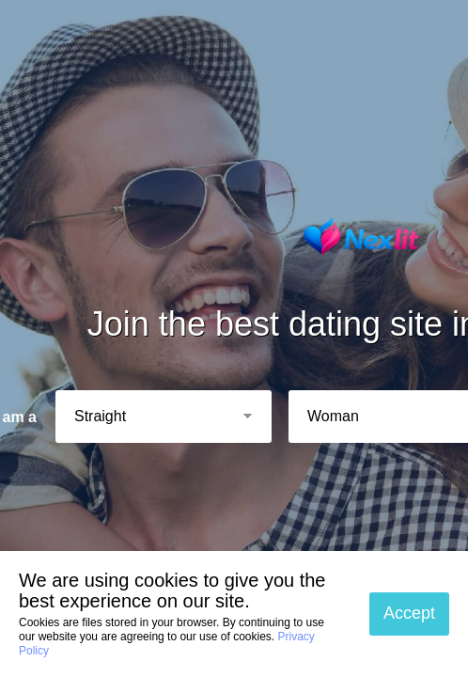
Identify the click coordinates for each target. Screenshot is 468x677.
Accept (409, 613)
